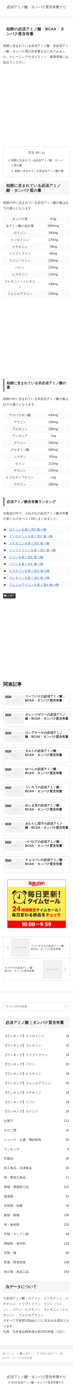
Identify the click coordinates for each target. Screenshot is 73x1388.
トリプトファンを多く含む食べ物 (32, 550)
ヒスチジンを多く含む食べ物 (29, 571)
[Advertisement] (36, 106)
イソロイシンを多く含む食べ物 (31, 536)
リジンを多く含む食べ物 (26, 557)
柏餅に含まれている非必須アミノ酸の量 (39, 170)
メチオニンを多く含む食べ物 (29, 543)
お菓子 (9, 595)
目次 (31, 152)
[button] (65, 1006)
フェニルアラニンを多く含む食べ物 (34, 584)
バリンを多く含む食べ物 (26, 564)
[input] (36, 1006)
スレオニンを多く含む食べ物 (29, 577)
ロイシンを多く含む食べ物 (27, 529)
